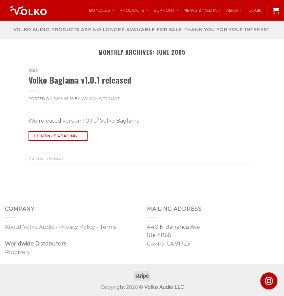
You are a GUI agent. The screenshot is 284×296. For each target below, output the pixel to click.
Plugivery (17, 252)
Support (166, 10)
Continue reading (58, 136)
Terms (108, 227)
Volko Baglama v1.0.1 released (80, 79)
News (33, 70)
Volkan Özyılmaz (100, 98)
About (233, 10)
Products (134, 10)
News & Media (202, 10)
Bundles (102, 10)
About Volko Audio (29, 227)
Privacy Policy (77, 227)
